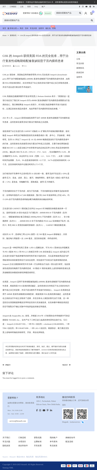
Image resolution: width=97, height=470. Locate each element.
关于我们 (6, 438)
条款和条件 (23, 446)
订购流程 (22, 438)
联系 (29, 7)
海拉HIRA (21, 457)
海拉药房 (30, 457)
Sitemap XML (8, 468)
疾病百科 (80, 73)
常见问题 (6, 442)
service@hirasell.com (18, 421)
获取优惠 (38, 438)
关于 (4, 7)
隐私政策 (6, 446)
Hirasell (13, 457)
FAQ (36, 7)
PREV (8, 365)
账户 (43, 7)
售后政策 (53, 446)
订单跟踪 (13, 7)
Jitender (17, 66)
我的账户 (53, 438)
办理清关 (22, 442)
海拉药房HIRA (41, 457)
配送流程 (69, 442)
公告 (21, 7)
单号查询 (53, 442)
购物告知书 (70, 438)
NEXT (65, 365)
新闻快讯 (13, 35)
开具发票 (38, 446)
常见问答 (80, 63)
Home (5, 35)
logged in (16, 378)
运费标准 (38, 442)
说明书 (79, 77)
